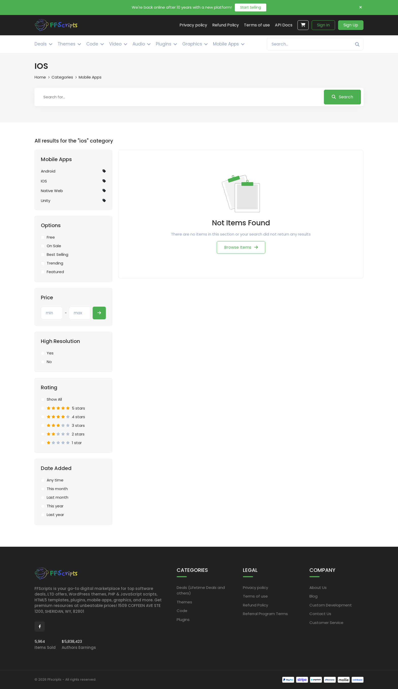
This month (57, 488)
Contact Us (320, 613)
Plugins (183, 619)
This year (55, 506)
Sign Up (350, 25)
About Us (318, 587)
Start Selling (250, 7)
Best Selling (57, 254)
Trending (55, 263)
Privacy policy (255, 587)
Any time (55, 480)
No (49, 361)
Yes (50, 353)
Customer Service (326, 622)
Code (182, 610)
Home (40, 77)
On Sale (54, 245)
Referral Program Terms (265, 613)
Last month (57, 497)
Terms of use (255, 596)
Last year (55, 514)
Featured (55, 271)
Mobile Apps (90, 77)
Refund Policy (255, 604)
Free (51, 237)
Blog (313, 596)
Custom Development (330, 604)
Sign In (323, 25)
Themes (184, 601)
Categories (62, 77)
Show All (54, 399)
